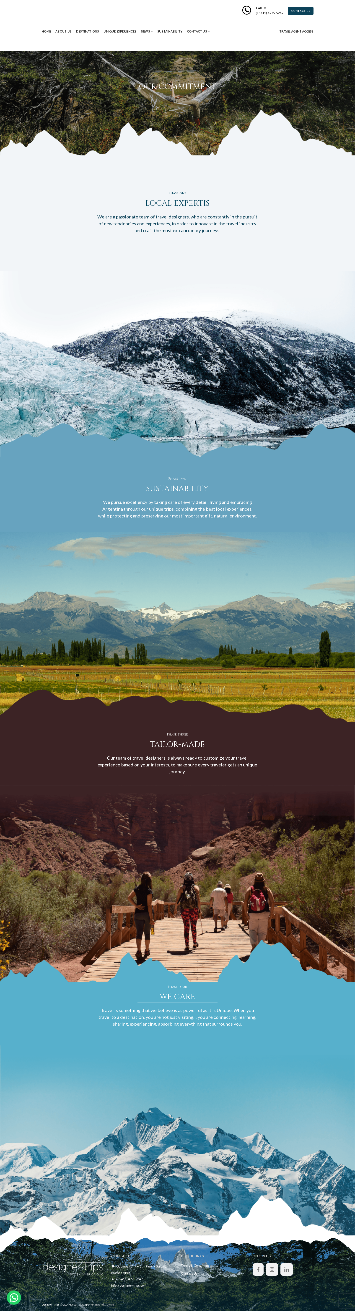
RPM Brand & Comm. (102, 1304)
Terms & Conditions (195, 1265)
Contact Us (189, 1273)
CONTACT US (300, 11)
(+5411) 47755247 (129, 1279)
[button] (8, 1299)
